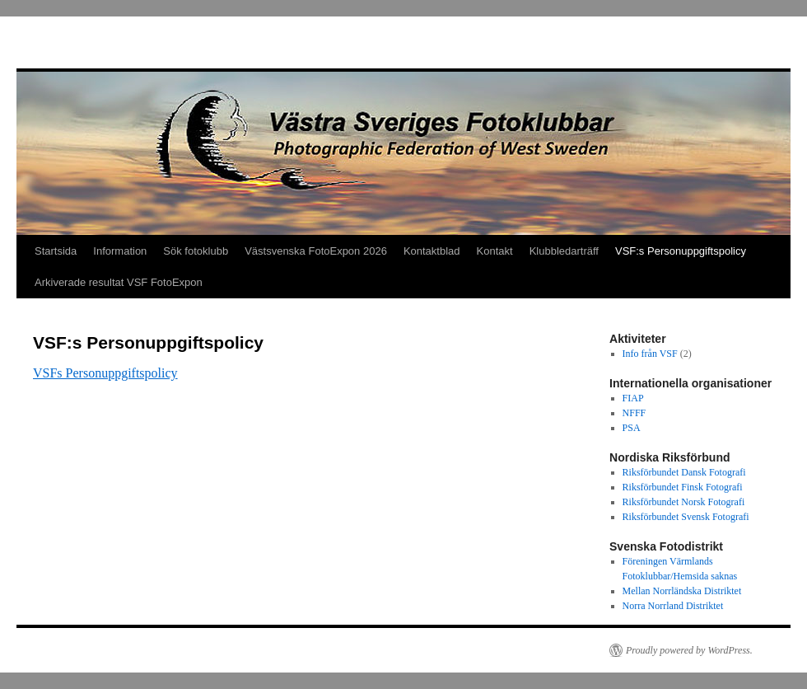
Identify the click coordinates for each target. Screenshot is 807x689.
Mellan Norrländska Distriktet (682, 591)
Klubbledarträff (564, 251)
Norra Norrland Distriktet (673, 606)
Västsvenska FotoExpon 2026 (316, 251)
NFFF (634, 413)
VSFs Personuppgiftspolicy (105, 373)
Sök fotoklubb (195, 251)
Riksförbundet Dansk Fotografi (684, 472)
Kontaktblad (432, 251)
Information (120, 251)
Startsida (56, 251)
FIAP (633, 398)
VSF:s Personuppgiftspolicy (680, 251)
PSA (632, 428)
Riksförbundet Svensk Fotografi (686, 517)
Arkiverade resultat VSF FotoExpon (119, 282)
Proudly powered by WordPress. (689, 650)
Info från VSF (650, 353)
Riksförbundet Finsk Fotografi (683, 487)
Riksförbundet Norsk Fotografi (684, 502)
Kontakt (495, 251)
